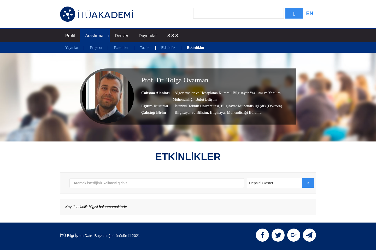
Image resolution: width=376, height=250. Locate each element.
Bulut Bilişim (206, 99)
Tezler (145, 48)
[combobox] (280, 183)
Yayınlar (71, 48)
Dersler (121, 35)
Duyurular (148, 35)
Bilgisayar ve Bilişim (191, 112)
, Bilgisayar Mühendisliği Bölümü (234, 112)
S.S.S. (173, 35)
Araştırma (97, 35)
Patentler (121, 48)
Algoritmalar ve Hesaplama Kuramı (202, 93)
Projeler (96, 48)
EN (309, 13)
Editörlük (168, 48)
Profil (70, 35)
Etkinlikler (195, 48)
